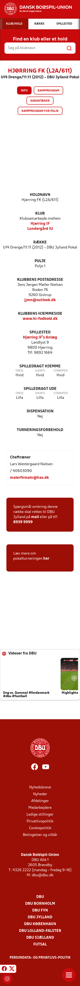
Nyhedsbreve (40, 787)
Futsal (40, 944)
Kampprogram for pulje (40, 111)
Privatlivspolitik (40, 821)
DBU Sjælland (40, 938)
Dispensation (40, 411)
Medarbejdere (40, 808)
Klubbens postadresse (40, 280)
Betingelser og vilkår (40, 835)
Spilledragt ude (40, 389)
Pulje (40, 261)
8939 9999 (23, 522)
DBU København (40, 924)
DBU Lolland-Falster (40, 931)
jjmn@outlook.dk (40, 300)
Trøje (19, 370)
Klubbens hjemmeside (40, 314)
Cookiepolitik (40, 828)
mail (35, 517)
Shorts (40, 370)
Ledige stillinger (40, 814)
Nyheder (40, 794)
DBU (40, 897)
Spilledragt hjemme (40, 366)
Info (24, 90)
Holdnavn (40, 195)
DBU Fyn (40, 910)
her (46, 558)
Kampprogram (48, 90)
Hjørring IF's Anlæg (40, 337)
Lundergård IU (40, 229)
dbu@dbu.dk (42, 875)
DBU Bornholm (40, 904)
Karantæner (40, 101)
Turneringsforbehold (40, 430)
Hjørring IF (40, 224)
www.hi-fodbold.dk (40, 319)
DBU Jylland (40, 917)
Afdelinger (40, 801)
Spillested (40, 332)
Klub (40, 213)
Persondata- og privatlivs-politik (40, 957)
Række (40, 242)
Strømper (61, 370)
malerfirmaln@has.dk (29, 478)
